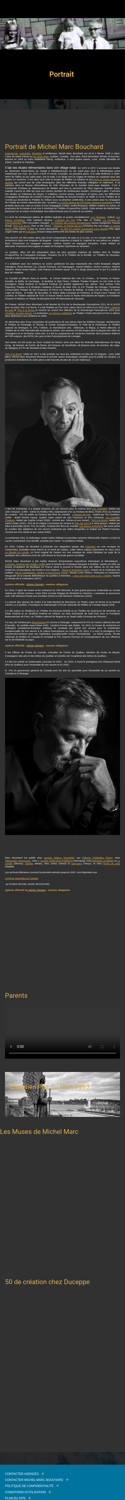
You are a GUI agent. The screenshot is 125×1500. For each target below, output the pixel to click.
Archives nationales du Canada (21, 878)
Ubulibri (29, 863)
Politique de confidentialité (29, 1486)
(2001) (75, 569)
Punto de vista (111, 863)
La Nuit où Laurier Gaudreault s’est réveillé (84, 228)
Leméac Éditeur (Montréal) (59, 857)
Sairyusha (76, 863)
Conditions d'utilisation (25, 1492)
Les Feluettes (98, 217)
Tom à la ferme (21, 225)
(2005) (91, 575)
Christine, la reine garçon (18, 313)
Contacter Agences (22, 1474)
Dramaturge (11, 153)
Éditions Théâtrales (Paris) (97, 857)
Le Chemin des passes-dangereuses (71, 222)
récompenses (39, 622)
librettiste (37, 153)
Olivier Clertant (35, 584)
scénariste (24, 153)
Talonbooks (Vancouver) (18, 860)
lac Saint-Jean (40, 156)
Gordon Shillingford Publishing (56, 860)
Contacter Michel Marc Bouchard (34, 1480)
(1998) (25, 564)
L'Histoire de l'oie (65, 220)
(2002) (41, 572)
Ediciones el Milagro (103, 860)
